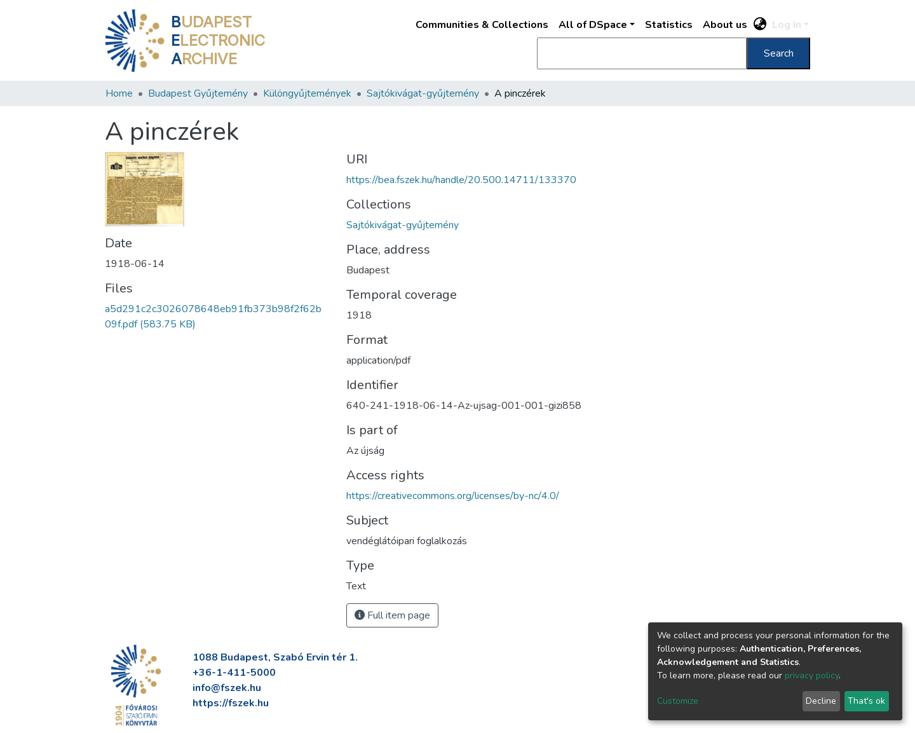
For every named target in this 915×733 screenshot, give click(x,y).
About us (725, 25)
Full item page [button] (392, 615)
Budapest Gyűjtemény (198, 93)
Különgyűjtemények (307, 93)
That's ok (866, 701)
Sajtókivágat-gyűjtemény (423, 93)
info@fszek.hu (227, 688)
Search (779, 53)
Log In (786, 25)
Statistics (669, 25)
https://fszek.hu (231, 703)
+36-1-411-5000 (234, 673)
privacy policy (812, 675)
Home (119, 93)
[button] (760, 24)
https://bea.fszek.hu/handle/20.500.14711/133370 (461, 180)
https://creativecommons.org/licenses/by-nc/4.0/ (452, 496)
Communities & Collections (482, 25)
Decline (821, 701)
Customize (677, 701)
